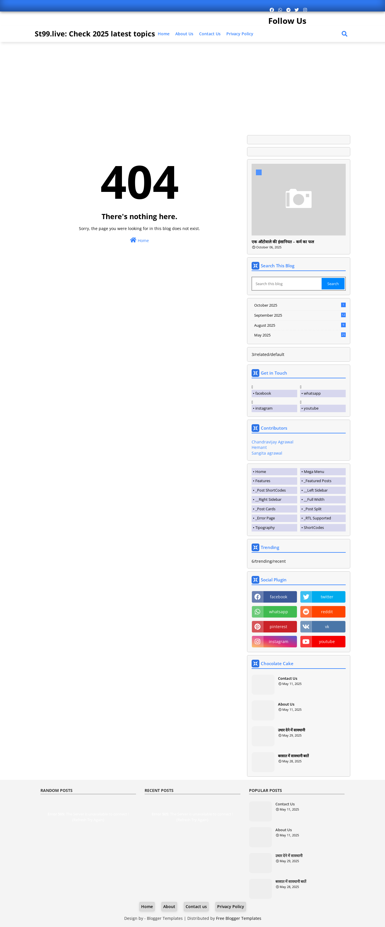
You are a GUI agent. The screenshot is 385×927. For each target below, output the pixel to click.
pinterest (278, 626)
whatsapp (312, 393)
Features (262, 480)
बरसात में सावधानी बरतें (293, 755)
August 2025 (300, 325)
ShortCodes (314, 527)
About (169, 906)
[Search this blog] (287, 283)
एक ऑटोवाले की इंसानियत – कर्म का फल (283, 241)
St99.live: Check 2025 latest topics (95, 33)
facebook (263, 393)
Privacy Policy (239, 33)
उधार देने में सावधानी (291, 730)
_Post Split (313, 508)
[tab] (274, 472)
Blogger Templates (165, 918)
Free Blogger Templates (238, 918)
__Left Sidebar (316, 490)
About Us (184, 33)
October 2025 (300, 305)
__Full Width (314, 499)
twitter (327, 596)
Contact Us (287, 678)
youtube (311, 408)
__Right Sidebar (268, 499)
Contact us (210, 33)
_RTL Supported (317, 518)
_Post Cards (265, 508)
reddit (327, 611)
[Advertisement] (192, 86)
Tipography (265, 527)
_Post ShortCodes (270, 490)
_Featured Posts (317, 480)
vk (327, 626)
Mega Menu (314, 471)
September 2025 (300, 315)
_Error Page (265, 518)
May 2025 (300, 335)
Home (164, 33)
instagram (264, 408)
